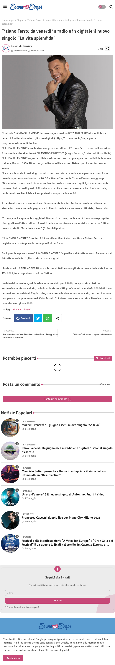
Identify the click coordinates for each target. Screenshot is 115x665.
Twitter (38, 318)
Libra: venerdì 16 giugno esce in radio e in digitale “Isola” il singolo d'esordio (67, 450)
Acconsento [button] (13, 658)
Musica (17, 309)
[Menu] (5, 7)
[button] (102, 7)
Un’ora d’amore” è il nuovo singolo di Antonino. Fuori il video (63, 494)
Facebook (26, 318)
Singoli (20, 20)
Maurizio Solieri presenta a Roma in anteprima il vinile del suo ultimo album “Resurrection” (64, 473)
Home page (8, 20)
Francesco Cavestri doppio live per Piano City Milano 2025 (61, 518)
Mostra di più (103, 358)
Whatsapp (47, 318)
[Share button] (57, 318)
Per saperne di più (56, 650)
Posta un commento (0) (57, 399)
